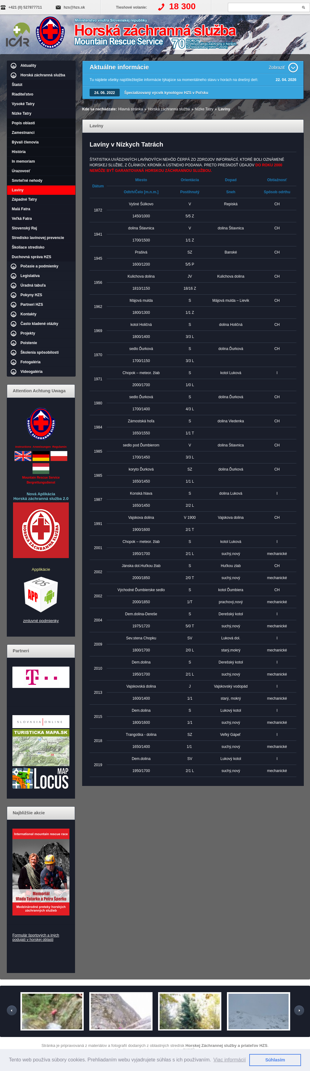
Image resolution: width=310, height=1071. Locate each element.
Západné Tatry (24, 199)
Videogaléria (31, 371)
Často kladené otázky (39, 324)
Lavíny (18, 190)
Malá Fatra (21, 209)
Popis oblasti (23, 123)
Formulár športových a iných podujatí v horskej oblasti (35, 937)
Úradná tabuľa (33, 285)
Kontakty (28, 314)
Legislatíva (30, 276)
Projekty (27, 333)
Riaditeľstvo (22, 94)
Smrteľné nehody (27, 180)
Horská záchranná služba (42, 75)
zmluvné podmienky (41, 620)
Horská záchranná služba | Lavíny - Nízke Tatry (141, 35)
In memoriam (23, 161)
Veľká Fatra (22, 218)
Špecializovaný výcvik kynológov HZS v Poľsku (166, 93)
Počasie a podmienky (39, 266)
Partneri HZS (31, 304)
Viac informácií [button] (229, 1059)
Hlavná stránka (130, 109)
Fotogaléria (30, 362)
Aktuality (28, 65)
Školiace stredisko (28, 247)
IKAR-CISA (18, 33)
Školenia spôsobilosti (39, 352)
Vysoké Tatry (23, 104)
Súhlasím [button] (275, 1059)
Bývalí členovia (25, 142)
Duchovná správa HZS (31, 257)
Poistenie (28, 343)
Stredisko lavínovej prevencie (38, 238)
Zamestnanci (23, 132)
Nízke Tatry (21, 113)
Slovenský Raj (24, 228)
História (19, 152)
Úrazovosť (21, 171)
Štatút (17, 85)
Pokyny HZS (31, 295)
